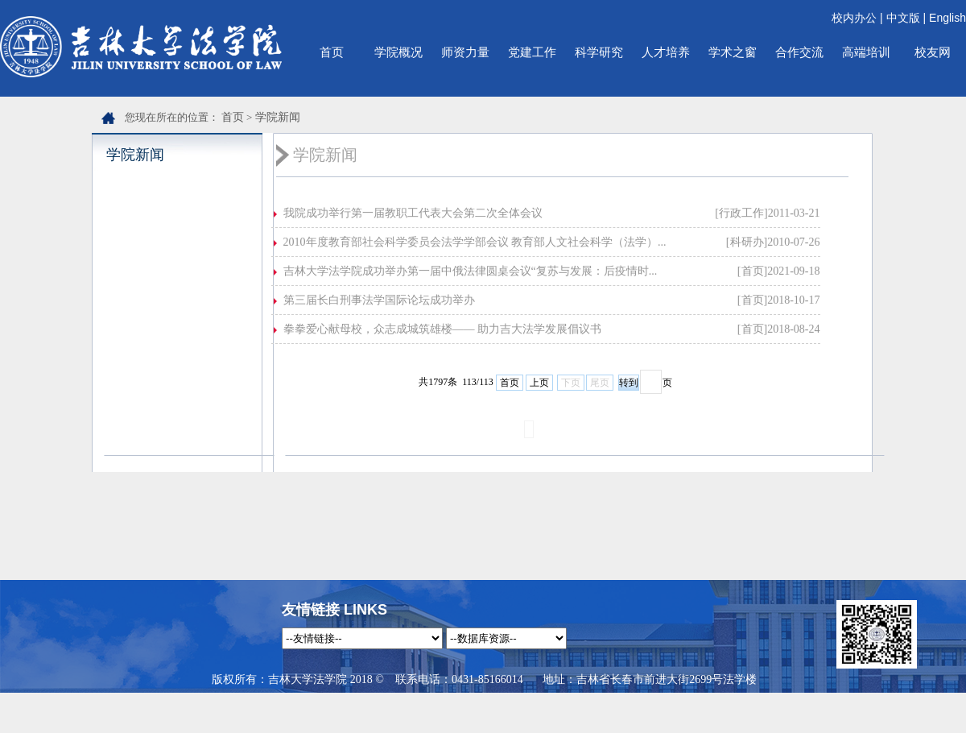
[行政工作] (741, 213)
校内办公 (854, 17)
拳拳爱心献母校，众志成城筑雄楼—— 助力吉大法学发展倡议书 (442, 329)
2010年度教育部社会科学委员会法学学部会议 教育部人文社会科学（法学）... (475, 242)
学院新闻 (277, 117)
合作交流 (799, 52)
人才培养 (666, 52)
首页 (332, 52)
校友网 (932, 52)
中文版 (903, 17)
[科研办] (746, 242)
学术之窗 (732, 52)
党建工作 (532, 52)
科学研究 (599, 52)
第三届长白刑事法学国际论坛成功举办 (379, 300)
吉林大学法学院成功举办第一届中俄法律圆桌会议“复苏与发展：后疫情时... (470, 271)
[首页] (752, 271)
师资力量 (465, 52)
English (947, 17)
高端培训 (866, 52)
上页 (539, 382)
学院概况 (398, 52)
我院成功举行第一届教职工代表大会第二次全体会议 (413, 213)
